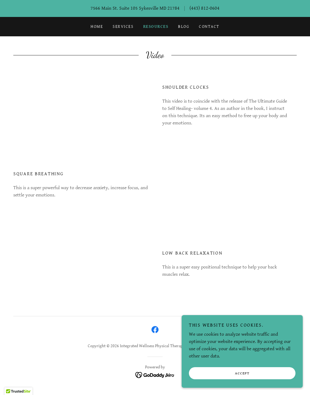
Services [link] (123, 26)
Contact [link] (209, 26)
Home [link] (97, 26)
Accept (242, 373)
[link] (155, 330)
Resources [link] (155, 26)
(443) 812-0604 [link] (204, 8)
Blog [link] (183, 26)
